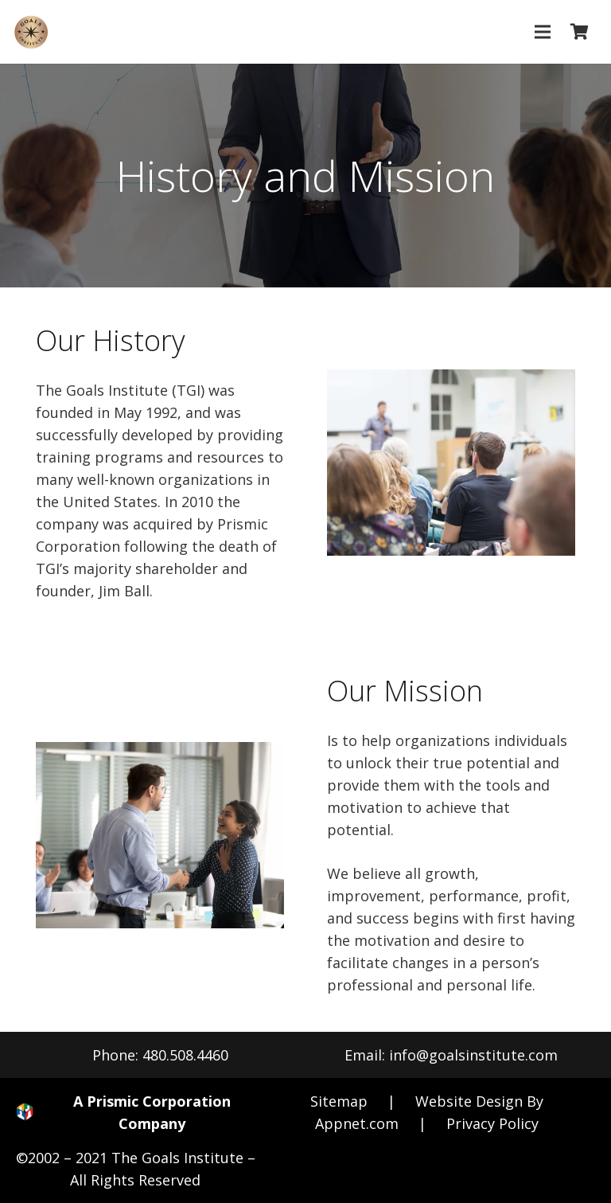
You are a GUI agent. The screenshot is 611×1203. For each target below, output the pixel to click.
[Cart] (579, 32)
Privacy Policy (492, 1123)
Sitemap (339, 1101)
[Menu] (542, 32)
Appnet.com (357, 1123)
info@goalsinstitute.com (473, 1054)
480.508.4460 (185, 1054)
